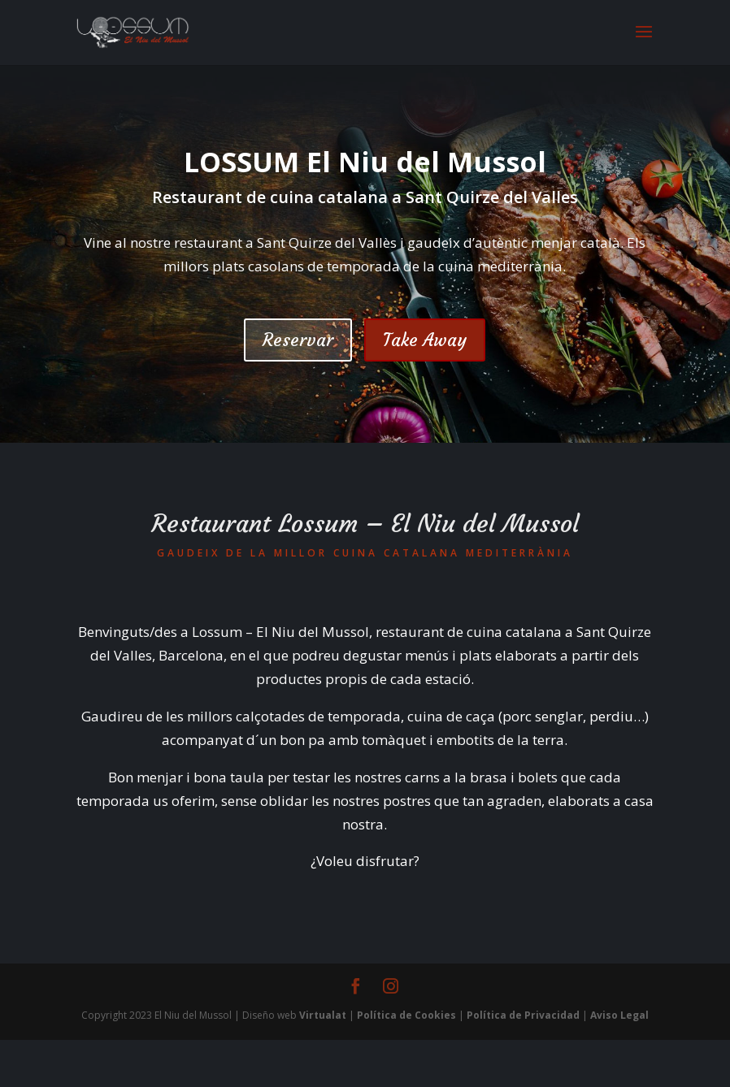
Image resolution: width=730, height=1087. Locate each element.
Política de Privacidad (523, 1015)
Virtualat (322, 1015)
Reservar (298, 340)
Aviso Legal (619, 1015)
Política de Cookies (406, 1015)
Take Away (425, 340)
